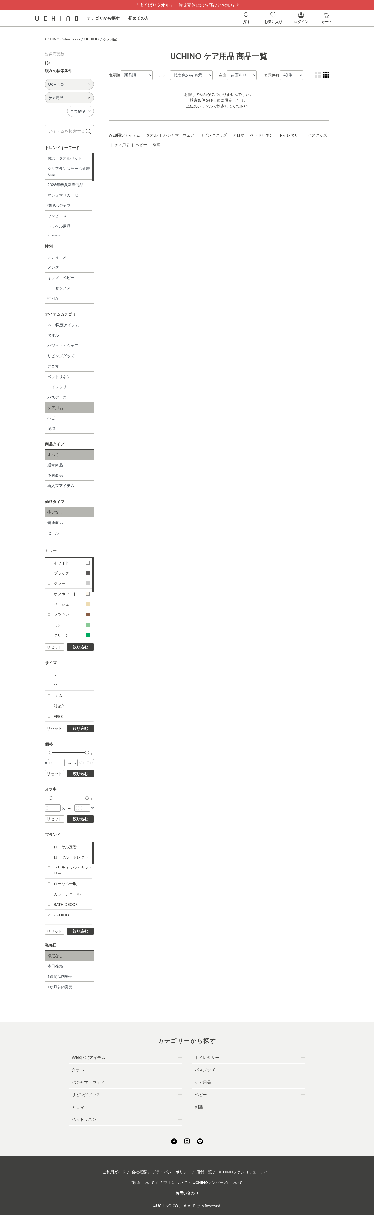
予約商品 (55, 475)
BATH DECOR (66, 904)
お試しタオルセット (64, 158)
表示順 (114, 75)
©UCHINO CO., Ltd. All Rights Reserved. (187, 1205)
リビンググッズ (60, 355)
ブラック (72, 573)
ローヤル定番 (65, 846)
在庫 (222, 75)
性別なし (55, 298)
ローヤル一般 (65, 883)
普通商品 (55, 522)
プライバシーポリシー (171, 1171)
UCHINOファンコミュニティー (244, 1171)
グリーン (72, 635)
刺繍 (51, 428)
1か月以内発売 (60, 986)
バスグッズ (57, 397)
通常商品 (55, 465)
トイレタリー (59, 387)
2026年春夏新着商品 (65, 184)
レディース (57, 257)
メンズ (53, 267)
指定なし (55, 512)
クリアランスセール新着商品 (68, 171)
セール (53, 532)
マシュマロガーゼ (62, 195)
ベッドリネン (59, 376)
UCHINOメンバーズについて (218, 1182)
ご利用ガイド (114, 1171)
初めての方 (138, 17)
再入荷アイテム (60, 485)
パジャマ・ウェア (62, 345)
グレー (72, 583)
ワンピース (57, 215)
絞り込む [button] (80, 647)
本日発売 (55, 966)
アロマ (53, 366)
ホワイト (72, 562)
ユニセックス (59, 288)
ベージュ (72, 604)
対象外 (59, 706)
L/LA (58, 695)
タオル (53, 335)
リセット (54, 647)
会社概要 (139, 1171)
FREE (58, 716)
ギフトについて (173, 1182)
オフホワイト (72, 593)
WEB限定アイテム (63, 324)
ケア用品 (110, 39)
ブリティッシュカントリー (73, 870)
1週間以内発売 (60, 976)
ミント (72, 624)
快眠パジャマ (59, 205)
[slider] (50, 752)
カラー (164, 75)
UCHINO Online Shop (62, 39)
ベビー (53, 418)
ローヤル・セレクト (71, 857)
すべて (53, 454)
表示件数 (271, 75)
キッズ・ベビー (60, 277)
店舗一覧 (204, 1171)
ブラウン (72, 614)
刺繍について (143, 1182)
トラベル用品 (59, 226)
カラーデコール (67, 894)
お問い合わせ (187, 1193)
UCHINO (91, 39)
